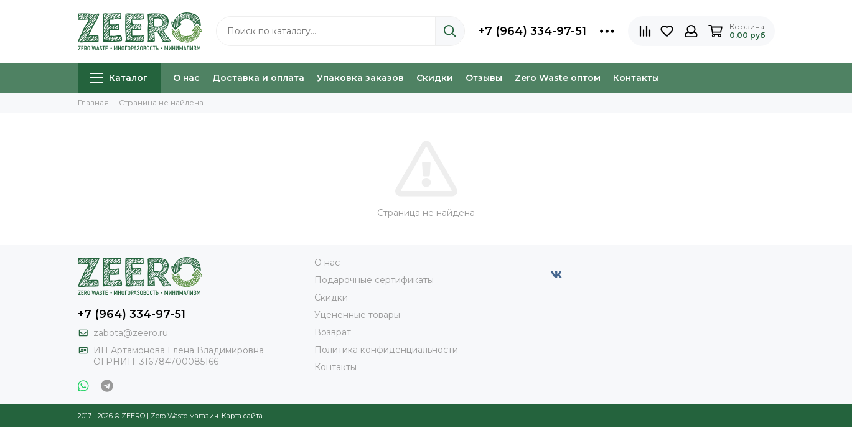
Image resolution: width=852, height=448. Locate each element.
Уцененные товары (357, 314)
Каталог (119, 77)
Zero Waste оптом (558, 77)
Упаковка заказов (360, 77)
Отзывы (484, 77)
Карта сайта (242, 415)
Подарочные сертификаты (374, 280)
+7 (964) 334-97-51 (532, 31)
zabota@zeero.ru (130, 332)
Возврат (332, 332)
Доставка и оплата (258, 77)
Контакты (636, 77)
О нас (186, 77)
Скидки (434, 77)
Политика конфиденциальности (386, 349)
